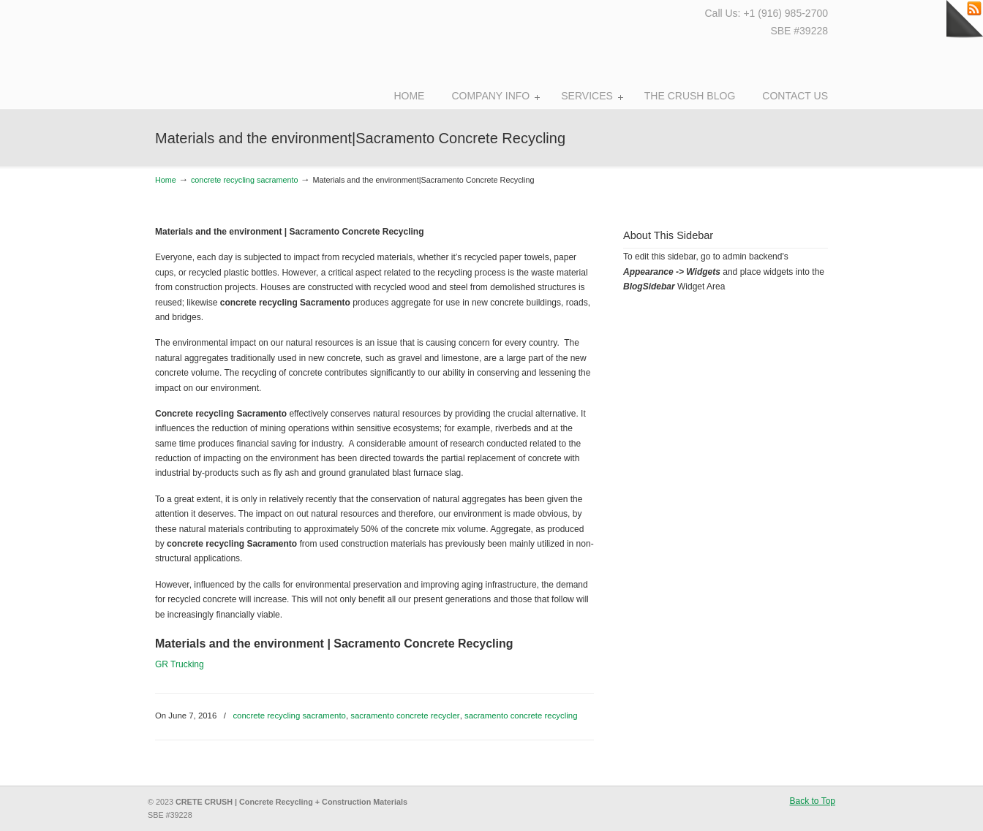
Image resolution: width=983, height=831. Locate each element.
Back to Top (812, 801)
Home (165, 179)
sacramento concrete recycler (404, 715)
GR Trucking (179, 664)
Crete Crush (234, 51)
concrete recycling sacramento (244, 179)
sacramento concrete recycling (520, 715)
